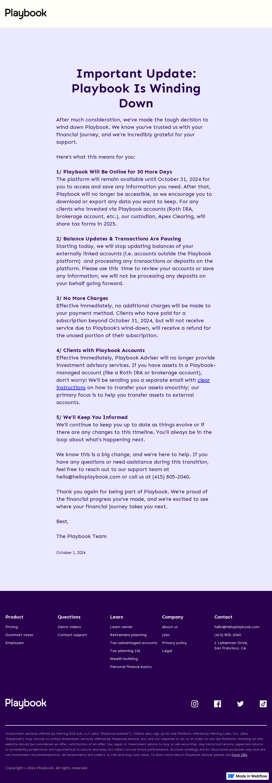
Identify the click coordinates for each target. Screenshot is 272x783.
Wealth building (124, 659)
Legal (167, 651)
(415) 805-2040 (227, 635)
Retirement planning (128, 635)
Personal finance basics (131, 667)
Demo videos (69, 627)
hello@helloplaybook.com (237, 627)
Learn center (121, 627)
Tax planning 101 (125, 651)
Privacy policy (174, 643)
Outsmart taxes (19, 635)
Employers (14, 643)
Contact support (72, 635)
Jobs (166, 635)
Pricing (11, 627)
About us (170, 627)
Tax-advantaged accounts (134, 643)
